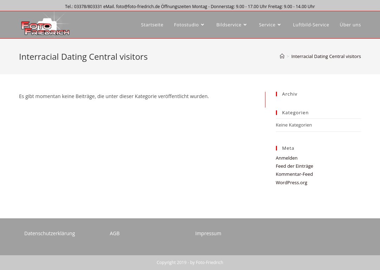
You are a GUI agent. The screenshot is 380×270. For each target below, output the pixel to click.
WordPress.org (292, 182)
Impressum (208, 233)
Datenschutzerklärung (49, 233)
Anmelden (287, 158)
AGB (115, 233)
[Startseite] (282, 56)
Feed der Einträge (295, 166)
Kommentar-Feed (294, 174)
